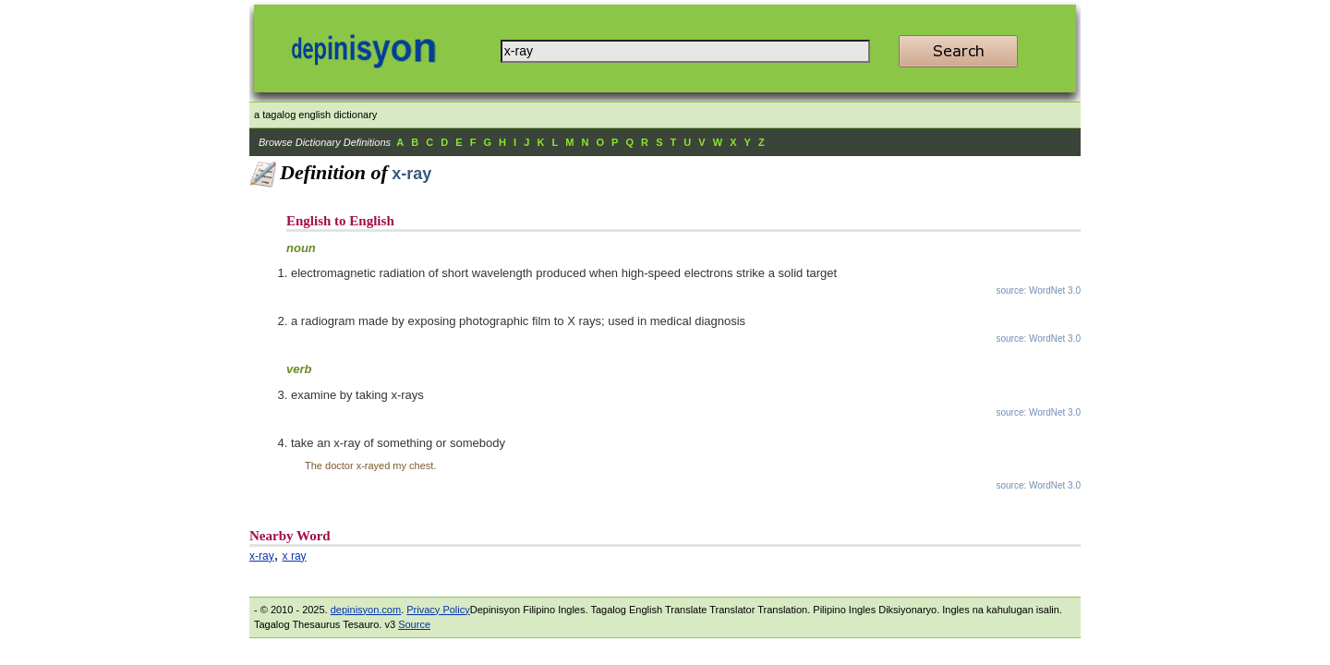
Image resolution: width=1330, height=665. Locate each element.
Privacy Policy (437, 609)
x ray (295, 556)
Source (414, 624)
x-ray (261, 556)
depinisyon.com (366, 609)
